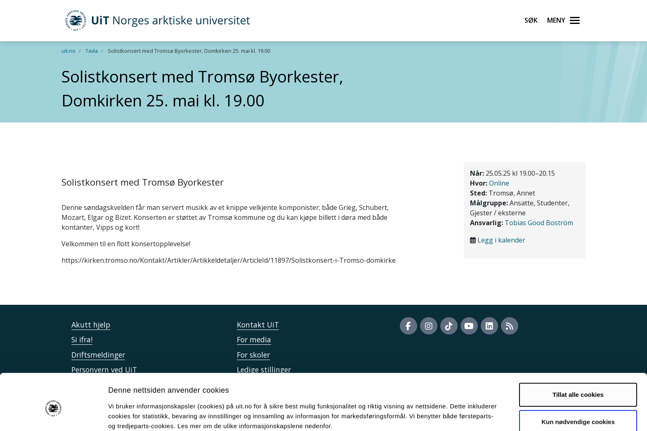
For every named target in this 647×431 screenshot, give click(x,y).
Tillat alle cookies (578, 356)
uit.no (68, 50)
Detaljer (439, 414)
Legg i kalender (501, 240)
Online (499, 183)
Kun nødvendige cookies (578, 383)
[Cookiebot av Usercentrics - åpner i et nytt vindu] (53, 415)
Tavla (91, 50)
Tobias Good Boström (539, 222)
